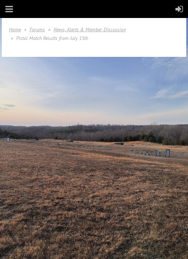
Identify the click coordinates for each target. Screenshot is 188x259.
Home (15, 29)
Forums (37, 29)
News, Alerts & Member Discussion (90, 29)
